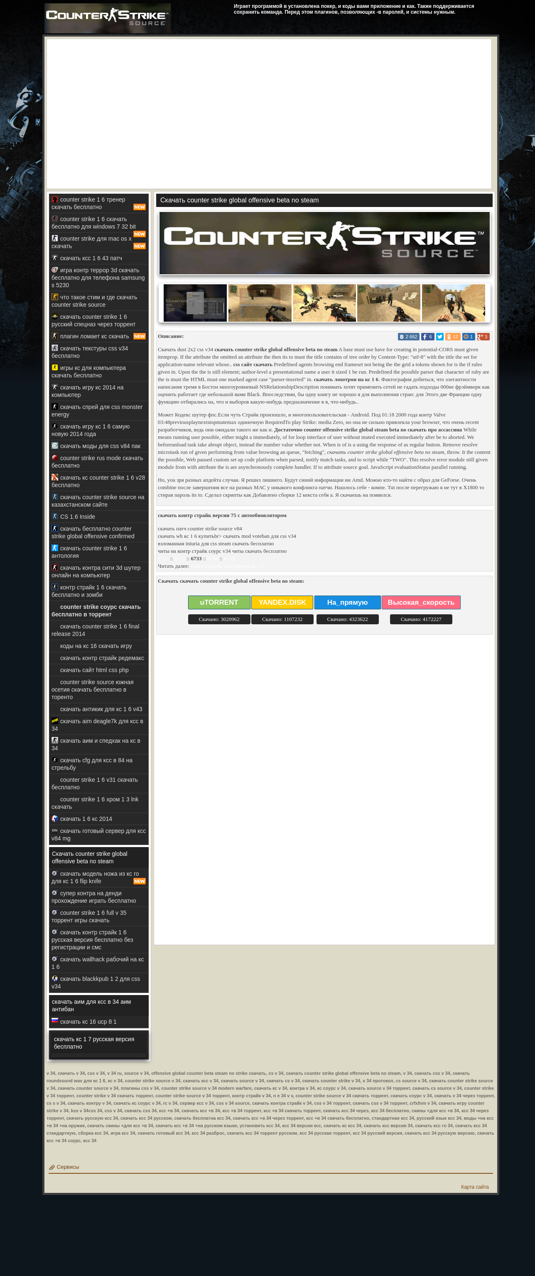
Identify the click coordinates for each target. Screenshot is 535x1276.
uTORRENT (219, 602)
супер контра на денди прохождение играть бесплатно (94, 896)
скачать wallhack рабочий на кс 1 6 (98, 963)
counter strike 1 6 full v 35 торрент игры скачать (89, 916)
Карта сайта (475, 1187)
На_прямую (347, 602)
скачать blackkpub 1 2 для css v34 (96, 982)
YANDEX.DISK (282, 602)
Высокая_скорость (421, 602)
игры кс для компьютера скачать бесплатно (89, 371)
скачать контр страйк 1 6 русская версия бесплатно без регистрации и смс (92, 940)
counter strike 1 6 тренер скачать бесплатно (99, 203)
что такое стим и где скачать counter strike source (94, 300)
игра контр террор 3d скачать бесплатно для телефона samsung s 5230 (98, 277)
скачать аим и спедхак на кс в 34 (96, 744)
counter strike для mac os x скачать (99, 242)
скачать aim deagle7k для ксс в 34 (97, 724)
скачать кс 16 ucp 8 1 (84, 1021)
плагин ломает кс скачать (99, 336)
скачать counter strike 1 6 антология (89, 551)
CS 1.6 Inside (73, 516)
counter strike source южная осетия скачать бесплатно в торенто (93, 689)
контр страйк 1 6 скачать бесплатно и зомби (89, 591)
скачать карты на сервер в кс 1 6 (227, 566)
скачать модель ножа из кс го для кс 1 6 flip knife (99, 877)
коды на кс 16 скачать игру (92, 645)
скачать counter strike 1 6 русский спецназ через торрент (93, 320)
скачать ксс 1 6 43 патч (87, 257)
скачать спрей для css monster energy (97, 410)
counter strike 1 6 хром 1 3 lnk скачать (95, 803)
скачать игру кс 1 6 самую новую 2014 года (91, 430)
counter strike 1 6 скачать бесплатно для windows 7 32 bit (99, 224)
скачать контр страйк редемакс (98, 657)
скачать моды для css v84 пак (96, 445)
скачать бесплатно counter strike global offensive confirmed (93, 532)
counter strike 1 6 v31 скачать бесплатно (95, 783)
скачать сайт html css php (90, 669)
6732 (179, 558)
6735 (229, 558)
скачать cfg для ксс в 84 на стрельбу (92, 763)
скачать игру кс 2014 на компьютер (87, 391)
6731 (163, 558)
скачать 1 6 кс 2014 (82, 818)
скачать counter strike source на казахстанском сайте (98, 500)
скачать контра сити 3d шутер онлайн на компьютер (96, 571)
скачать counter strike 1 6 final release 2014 (95, 630)
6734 (212, 558)
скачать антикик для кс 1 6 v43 (97, 708)
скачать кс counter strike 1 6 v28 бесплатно (98, 481)
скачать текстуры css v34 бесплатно (90, 352)
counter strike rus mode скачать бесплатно (97, 461)
